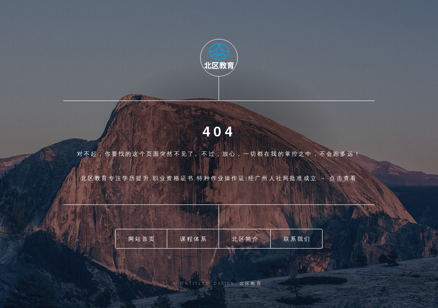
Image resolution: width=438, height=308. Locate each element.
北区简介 (246, 238)
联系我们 (297, 238)
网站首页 (142, 238)
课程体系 (194, 238)
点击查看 (343, 178)
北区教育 (251, 283)
